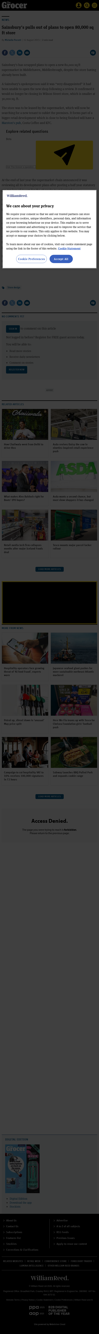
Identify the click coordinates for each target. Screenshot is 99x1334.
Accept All (61, 259)
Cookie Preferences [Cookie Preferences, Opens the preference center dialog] (31, 259)
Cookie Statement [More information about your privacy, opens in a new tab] (69, 248)
